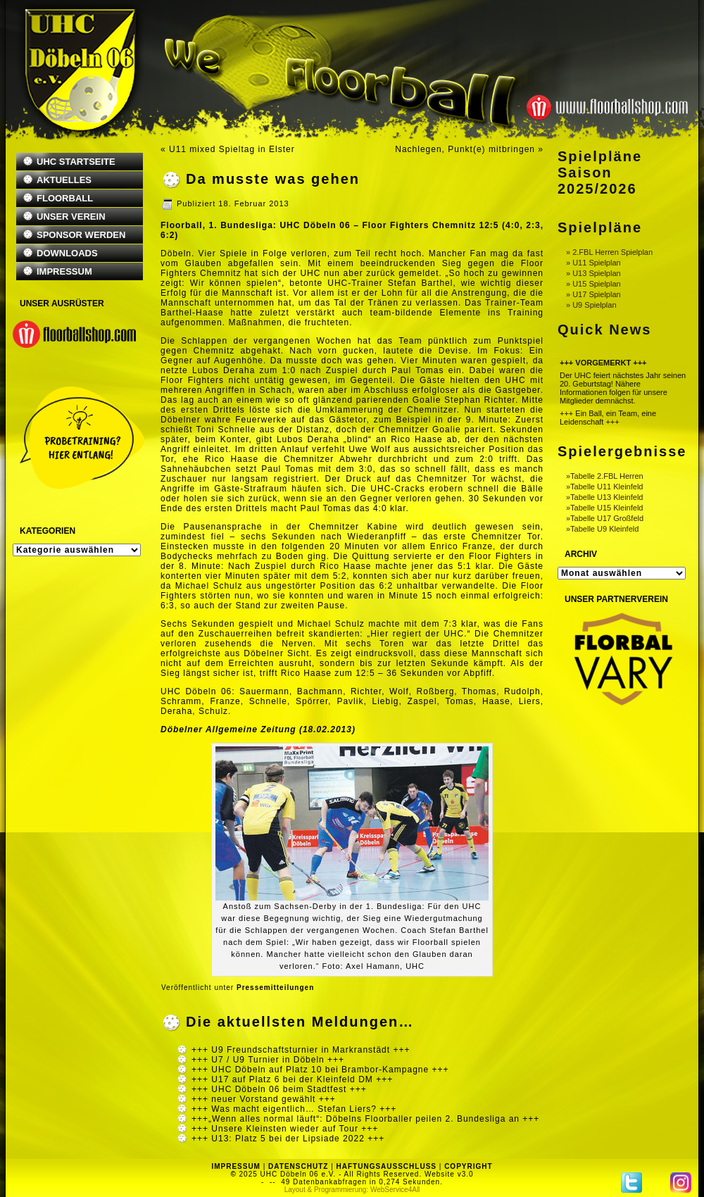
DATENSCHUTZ (298, 1166)
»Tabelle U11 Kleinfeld (604, 486)
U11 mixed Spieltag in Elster (232, 149)
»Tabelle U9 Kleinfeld (602, 529)
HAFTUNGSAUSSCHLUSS (386, 1166)
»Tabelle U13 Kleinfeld (604, 497)
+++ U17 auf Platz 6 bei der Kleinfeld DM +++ (292, 1079)
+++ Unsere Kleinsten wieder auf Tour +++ (284, 1129)
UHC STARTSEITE (76, 161)
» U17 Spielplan (593, 294)
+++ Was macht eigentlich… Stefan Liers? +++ (293, 1109)
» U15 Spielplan (593, 284)
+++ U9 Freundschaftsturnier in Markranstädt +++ (300, 1050)
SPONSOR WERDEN (81, 235)
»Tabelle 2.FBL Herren (604, 476)
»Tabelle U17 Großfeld (604, 518)
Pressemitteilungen (275, 987)
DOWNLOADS (67, 253)
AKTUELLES (64, 180)
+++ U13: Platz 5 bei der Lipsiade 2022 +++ (287, 1138)
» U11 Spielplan (593, 262)
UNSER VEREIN (71, 216)
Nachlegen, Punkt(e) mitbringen (465, 149)
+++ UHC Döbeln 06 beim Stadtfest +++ (279, 1089)
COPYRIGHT (468, 1166)
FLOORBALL (65, 198)
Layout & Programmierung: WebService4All (352, 1189)
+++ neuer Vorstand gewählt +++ (263, 1099)
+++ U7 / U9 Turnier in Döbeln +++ (267, 1060)
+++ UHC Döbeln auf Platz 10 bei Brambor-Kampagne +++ (320, 1069)
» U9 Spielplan (591, 305)
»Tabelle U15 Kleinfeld (604, 507)
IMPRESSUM (64, 271)
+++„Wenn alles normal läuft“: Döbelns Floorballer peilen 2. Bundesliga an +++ (365, 1119)
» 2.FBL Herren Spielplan (609, 252)
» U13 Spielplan (593, 273)
